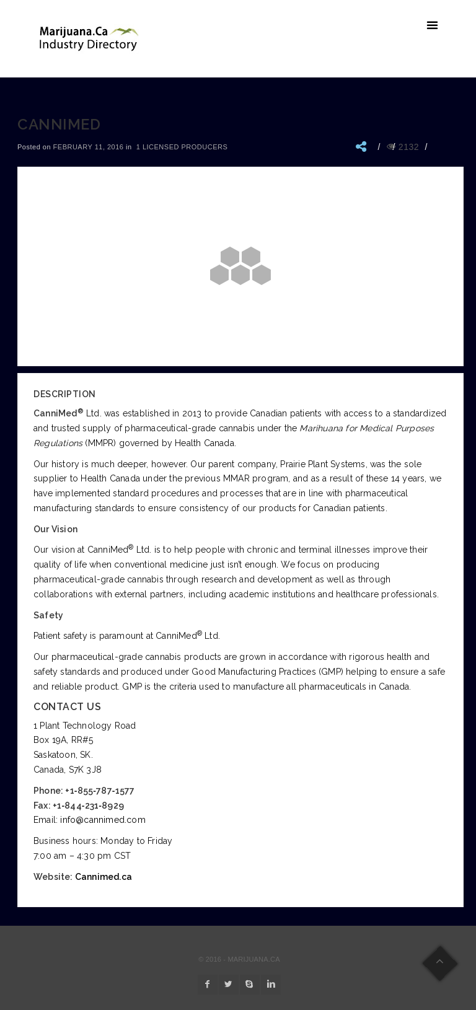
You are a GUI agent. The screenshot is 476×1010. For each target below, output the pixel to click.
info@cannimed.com (102, 820)
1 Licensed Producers (182, 147)
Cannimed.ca (103, 877)
